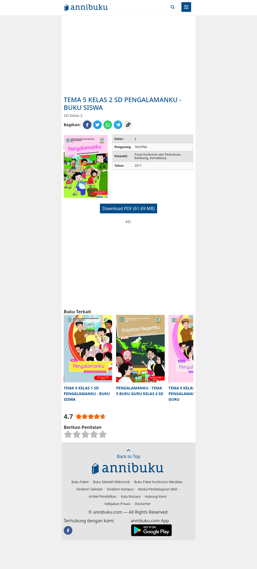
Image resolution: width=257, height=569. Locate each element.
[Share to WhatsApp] (107, 124)
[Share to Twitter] (97, 124)
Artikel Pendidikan (102, 496)
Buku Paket (80, 482)
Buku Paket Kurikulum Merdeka (158, 482)
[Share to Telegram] (118, 124)
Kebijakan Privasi (117, 503)
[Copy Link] (128, 124)
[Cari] (172, 7)
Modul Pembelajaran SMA (157, 489)
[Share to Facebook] (87, 124)
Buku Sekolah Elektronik (111, 482)
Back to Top (128, 453)
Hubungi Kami (156, 496)
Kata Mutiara (130, 496)
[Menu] (186, 7)
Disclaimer (143, 503)
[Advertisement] (128, 55)
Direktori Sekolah (89, 489)
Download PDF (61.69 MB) (128, 208)
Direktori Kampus (120, 489)
